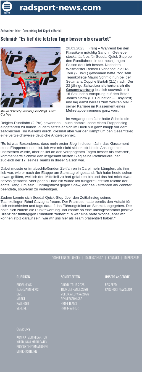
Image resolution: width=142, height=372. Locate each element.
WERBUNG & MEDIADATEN (32, 341)
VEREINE (22, 308)
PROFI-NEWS (24, 284)
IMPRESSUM (131, 257)
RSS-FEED (111, 284)
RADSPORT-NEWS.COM (118, 289)
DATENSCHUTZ (94, 257)
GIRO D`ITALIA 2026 (73, 284)
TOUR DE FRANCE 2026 (74, 289)
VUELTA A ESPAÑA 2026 (75, 294)
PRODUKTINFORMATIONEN (32, 346)
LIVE (19, 294)
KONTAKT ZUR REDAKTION (32, 337)
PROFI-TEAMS (69, 303)
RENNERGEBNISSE (71, 298)
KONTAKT (113, 257)
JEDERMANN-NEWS (28, 289)
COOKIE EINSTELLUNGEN (66, 257)
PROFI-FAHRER (69, 308)
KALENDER (23, 303)
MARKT (21, 298)
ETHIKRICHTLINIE (27, 351)
